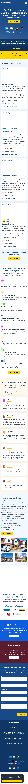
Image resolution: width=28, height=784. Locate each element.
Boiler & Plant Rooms (12, 732)
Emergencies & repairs (9, 175)
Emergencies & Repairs (10, 733)
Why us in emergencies (9, 198)
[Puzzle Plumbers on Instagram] (17, 751)
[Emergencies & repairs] (14, 166)
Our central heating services (10, 154)
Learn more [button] (17, 777)
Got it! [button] (12, 780)
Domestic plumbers (9, 743)
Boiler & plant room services (10, 107)
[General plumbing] (14, 210)
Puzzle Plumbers (16, 726)
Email (2, 683)
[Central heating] (14, 119)
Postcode (3, 696)
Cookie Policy (14, 748)
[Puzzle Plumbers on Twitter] (14, 751)
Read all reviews (19, 394)
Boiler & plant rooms (9, 84)
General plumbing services (9, 247)
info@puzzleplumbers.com (17, 738)
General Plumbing (20, 733)
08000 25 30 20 (8, 738)
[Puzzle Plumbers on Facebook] (11, 751)
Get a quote (22, 714)
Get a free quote (14, 22)
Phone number (4, 689)
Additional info (4, 702)
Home (5, 732)
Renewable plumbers (18, 743)
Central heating (7, 131)
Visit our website (14, 636)
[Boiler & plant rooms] (14, 75)
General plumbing (8, 224)
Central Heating (21, 732)
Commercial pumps (14, 745)
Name (2, 676)
